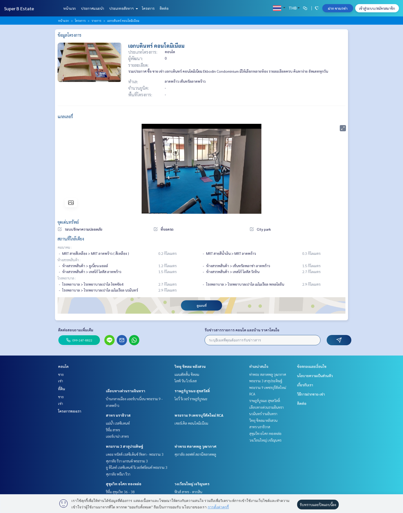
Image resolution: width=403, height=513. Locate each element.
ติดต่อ (164, 8)
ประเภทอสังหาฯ (123, 8)
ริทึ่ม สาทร (113, 429)
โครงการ (148, 8)
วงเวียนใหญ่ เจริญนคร (192, 483)
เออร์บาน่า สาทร (117, 436)
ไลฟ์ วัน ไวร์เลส (186, 380)
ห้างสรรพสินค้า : (69, 259)
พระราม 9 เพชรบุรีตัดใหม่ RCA (199, 415)
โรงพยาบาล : (67, 278)
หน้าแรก (69, 8)
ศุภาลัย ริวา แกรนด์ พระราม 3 (127, 461)
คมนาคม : (65, 247)
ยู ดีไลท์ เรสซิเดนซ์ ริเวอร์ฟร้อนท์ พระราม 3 (136, 467)
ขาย (61, 374)
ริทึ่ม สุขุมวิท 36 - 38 (120, 491)
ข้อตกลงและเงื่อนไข (311, 366)
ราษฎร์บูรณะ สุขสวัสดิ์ (192, 390)
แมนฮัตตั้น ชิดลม (187, 374)
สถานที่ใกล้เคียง (71, 238)
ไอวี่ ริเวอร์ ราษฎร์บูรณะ (191, 398)
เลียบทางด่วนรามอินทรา (125, 390)
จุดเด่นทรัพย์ (68, 222)
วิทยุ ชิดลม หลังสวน (190, 366)
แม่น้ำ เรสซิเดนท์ (118, 423)
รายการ (96, 20)
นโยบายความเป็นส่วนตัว (315, 375)
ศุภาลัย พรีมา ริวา (118, 474)
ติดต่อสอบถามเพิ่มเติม (75, 330)
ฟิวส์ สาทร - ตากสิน (188, 491)
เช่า (60, 380)
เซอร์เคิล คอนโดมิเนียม (191, 423)
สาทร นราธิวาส (118, 415)
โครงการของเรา (69, 411)
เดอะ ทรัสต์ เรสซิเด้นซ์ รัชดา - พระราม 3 (134, 454)
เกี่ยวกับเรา (305, 385)
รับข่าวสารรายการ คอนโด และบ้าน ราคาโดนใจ (242, 330)
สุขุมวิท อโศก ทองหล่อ (123, 483)
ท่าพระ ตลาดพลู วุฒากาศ (195, 446)
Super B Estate (19, 8)
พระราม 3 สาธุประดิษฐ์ (124, 446)
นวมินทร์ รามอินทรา (263, 413)
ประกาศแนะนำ (92, 8)
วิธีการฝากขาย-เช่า (311, 394)
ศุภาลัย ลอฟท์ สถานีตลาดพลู (195, 454)
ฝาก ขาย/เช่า (337, 8)
